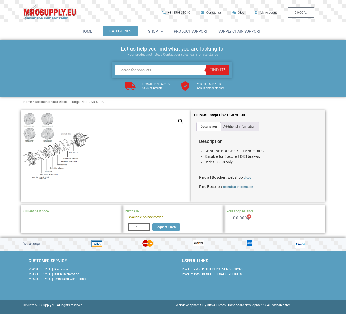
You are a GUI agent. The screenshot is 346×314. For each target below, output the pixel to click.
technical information (238, 187)
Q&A (238, 12)
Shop (155, 31)
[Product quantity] (139, 227)
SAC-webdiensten (278, 305)
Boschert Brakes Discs (51, 102)
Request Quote (166, 227)
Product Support (191, 31)
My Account (266, 12)
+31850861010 (176, 12)
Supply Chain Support (239, 31)
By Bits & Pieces (214, 305)
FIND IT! (217, 69)
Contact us (211, 12)
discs (247, 177)
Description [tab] (209, 126)
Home (87, 31)
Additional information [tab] (239, 126)
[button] (180, 121)
